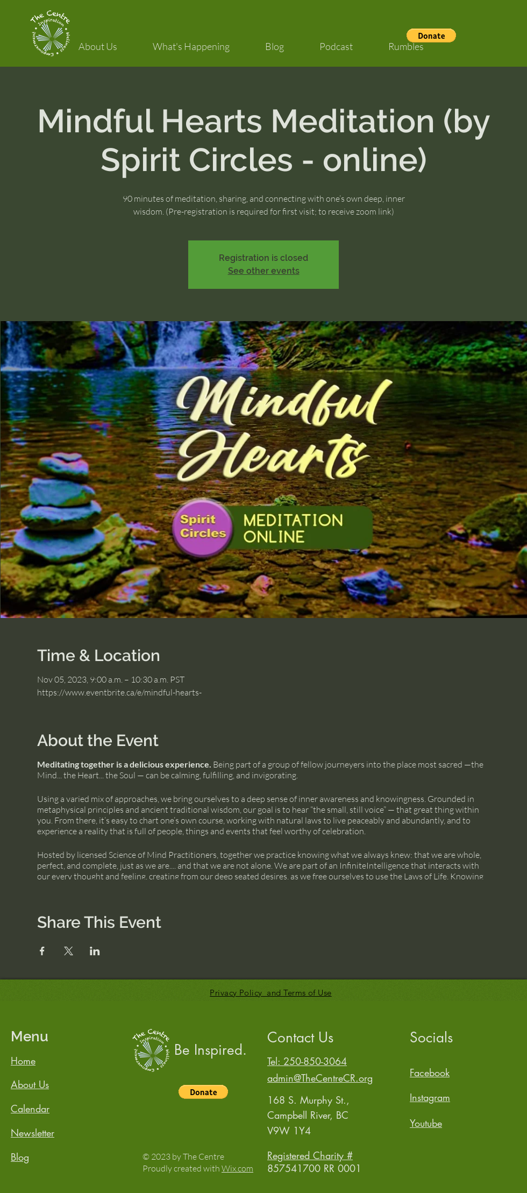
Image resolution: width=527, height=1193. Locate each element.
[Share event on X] (68, 951)
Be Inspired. (210, 1050)
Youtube (426, 1123)
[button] (98, 41)
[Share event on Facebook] (42, 951)
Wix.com (237, 1168)
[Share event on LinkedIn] (95, 951)
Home (23, 1060)
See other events (264, 271)
